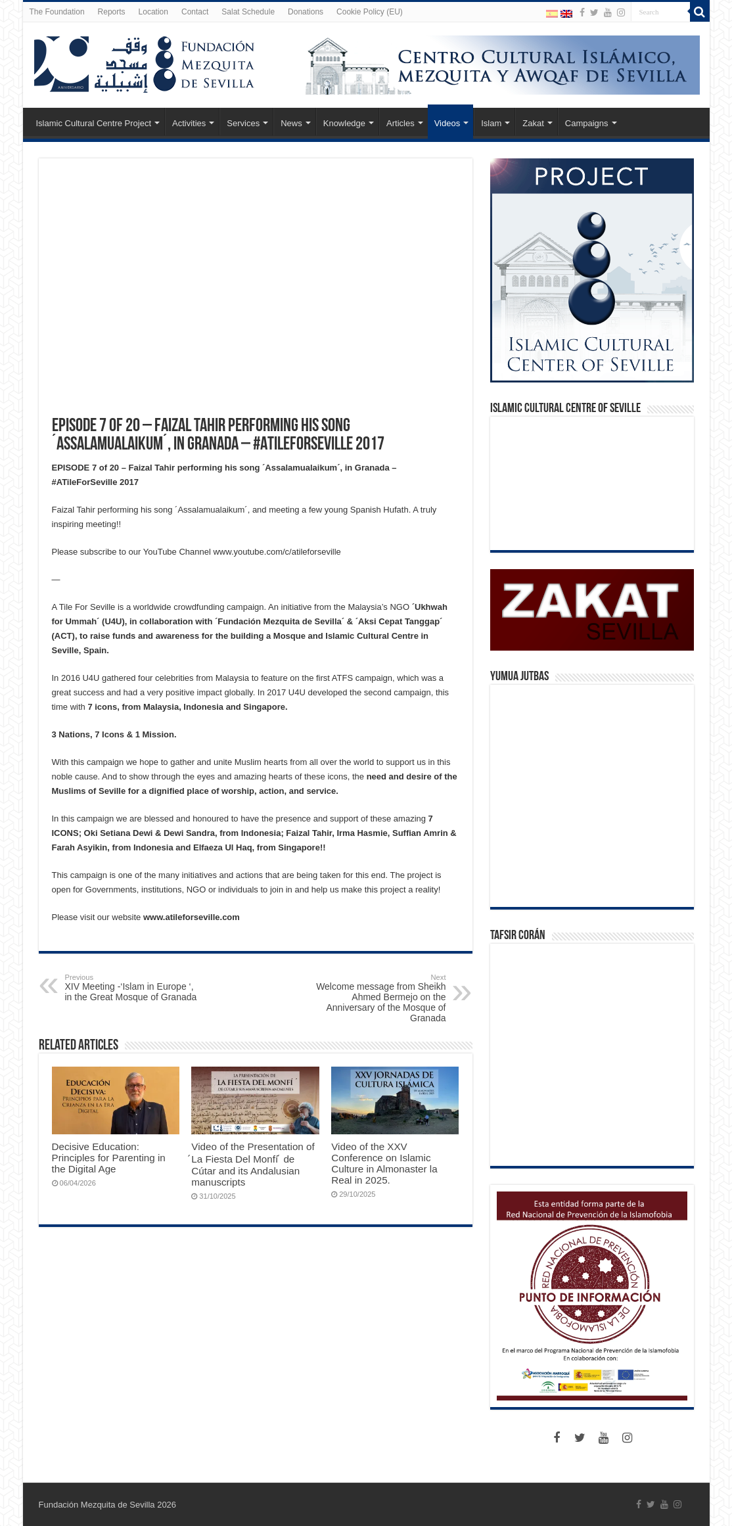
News (291, 123)
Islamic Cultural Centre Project (94, 123)
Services (243, 123)
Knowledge (344, 123)
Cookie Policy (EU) (369, 11)
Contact (194, 11)
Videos (447, 123)
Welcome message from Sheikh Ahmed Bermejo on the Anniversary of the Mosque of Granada (378, 998)
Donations (305, 11)
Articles (400, 123)
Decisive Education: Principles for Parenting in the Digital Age (109, 1157)
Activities (189, 123)
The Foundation (57, 11)
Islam (491, 123)
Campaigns (586, 123)
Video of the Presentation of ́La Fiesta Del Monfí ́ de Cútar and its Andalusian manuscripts (252, 1164)
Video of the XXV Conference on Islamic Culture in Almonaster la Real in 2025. (384, 1163)
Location (153, 11)
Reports (112, 11)
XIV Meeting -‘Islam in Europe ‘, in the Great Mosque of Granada (132, 987)
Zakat (533, 123)
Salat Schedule (248, 11)
